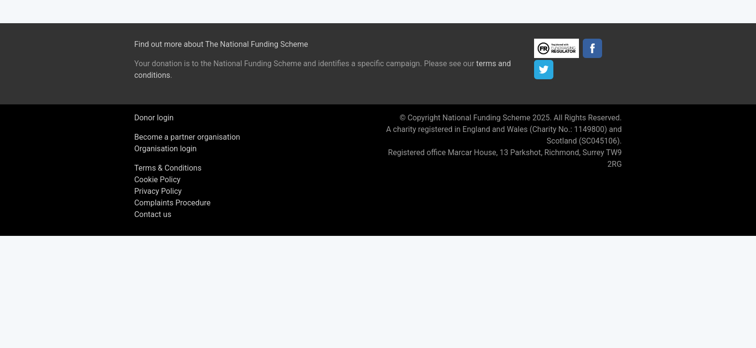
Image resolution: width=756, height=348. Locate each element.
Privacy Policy (158, 191)
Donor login (154, 117)
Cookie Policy (157, 179)
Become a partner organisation (187, 137)
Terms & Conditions (168, 168)
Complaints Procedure (172, 202)
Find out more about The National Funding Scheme (221, 44)
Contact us (152, 214)
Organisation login (165, 148)
